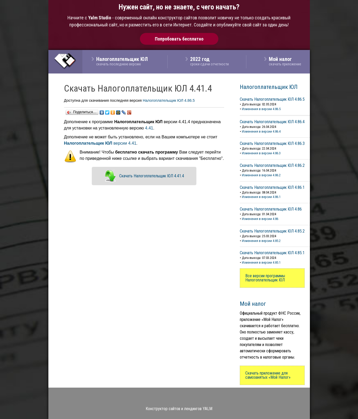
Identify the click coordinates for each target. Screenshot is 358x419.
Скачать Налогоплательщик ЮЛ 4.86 (271, 209)
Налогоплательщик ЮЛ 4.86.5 (169, 100)
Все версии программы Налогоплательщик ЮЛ (265, 277)
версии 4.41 (100, 143)
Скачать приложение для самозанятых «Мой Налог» (268, 375)
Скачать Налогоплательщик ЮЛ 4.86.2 (272, 165)
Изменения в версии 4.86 (260, 219)
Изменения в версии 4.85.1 (261, 262)
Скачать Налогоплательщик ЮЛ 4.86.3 (272, 143)
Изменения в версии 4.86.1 (261, 197)
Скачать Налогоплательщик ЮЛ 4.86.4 (272, 121)
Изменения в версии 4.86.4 (261, 131)
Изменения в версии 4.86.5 (261, 109)
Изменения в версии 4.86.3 (261, 153)
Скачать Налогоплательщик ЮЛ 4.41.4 (151, 175)
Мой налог (253, 303)
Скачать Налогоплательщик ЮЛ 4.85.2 (272, 231)
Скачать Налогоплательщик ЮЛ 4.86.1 (272, 187)
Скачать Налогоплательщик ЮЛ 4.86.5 (272, 99)
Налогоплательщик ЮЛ (269, 86)
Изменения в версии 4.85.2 (261, 241)
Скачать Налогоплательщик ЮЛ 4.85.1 (272, 252)
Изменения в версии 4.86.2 (261, 175)
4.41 (149, 128)
